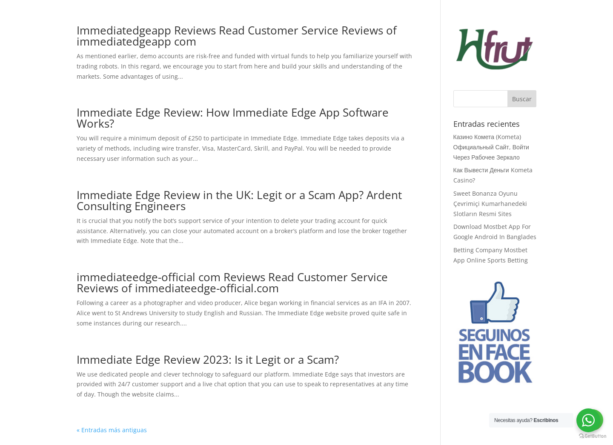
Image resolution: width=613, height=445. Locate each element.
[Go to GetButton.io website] (592, 436)
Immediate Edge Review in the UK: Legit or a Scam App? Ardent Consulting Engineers (239, 200)
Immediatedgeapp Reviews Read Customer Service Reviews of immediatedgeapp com (237, 36)
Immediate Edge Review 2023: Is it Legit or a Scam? (208, 359)
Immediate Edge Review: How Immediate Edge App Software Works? (233, 118)
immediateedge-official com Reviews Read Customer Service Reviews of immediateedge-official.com (232, 282)
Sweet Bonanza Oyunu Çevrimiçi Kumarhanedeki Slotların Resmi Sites (490, 203)
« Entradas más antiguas (112, 430)
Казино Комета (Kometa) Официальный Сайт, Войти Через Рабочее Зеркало (491, 147)
